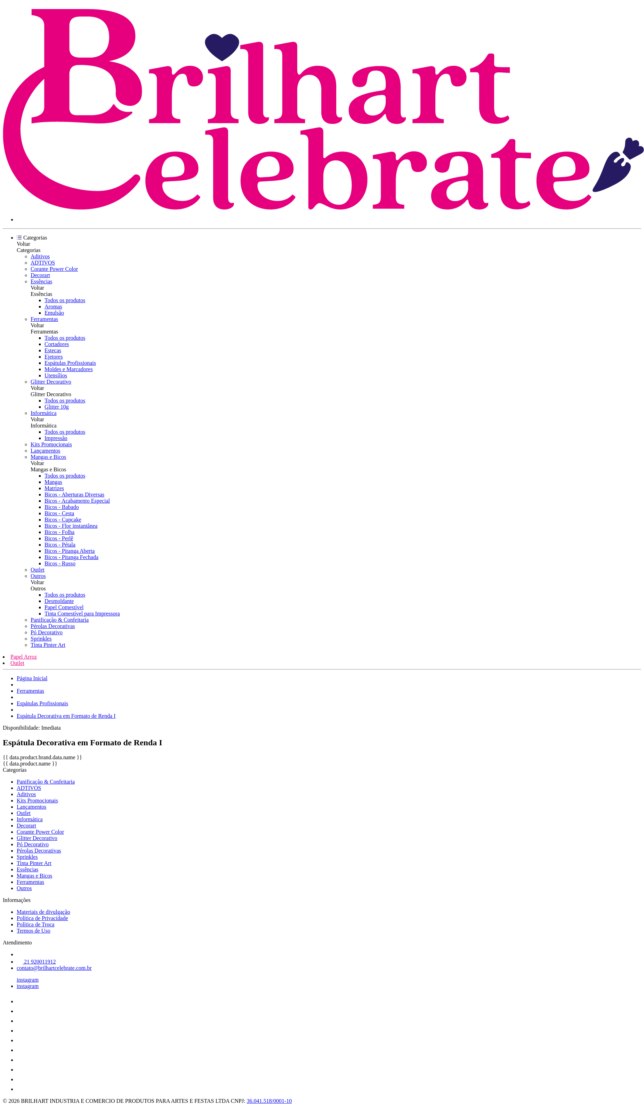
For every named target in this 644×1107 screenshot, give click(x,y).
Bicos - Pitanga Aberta (70, 551)
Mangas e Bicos (48, 457)
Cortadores (57, 344)
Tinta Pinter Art (48, 645)
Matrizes (54, 488)
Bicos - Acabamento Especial (77, 501)
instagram (28, 980)
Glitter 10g (57, 407)
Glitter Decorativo (51, 382)
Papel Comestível (64, 607)
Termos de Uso (33, 931)
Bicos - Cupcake (63, 520)
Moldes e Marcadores (69, 369)
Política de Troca (35, 924)
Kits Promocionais (51, 444)
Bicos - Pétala (60, 545)
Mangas (53, 482)
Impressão (56, 438)
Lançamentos (45, 451)
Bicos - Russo (60, 563)
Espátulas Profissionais (70, 363)
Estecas (53, 350)
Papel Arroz (23, 657)
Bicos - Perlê (59, 538)
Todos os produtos (65, 300)
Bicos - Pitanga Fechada (71, 557)
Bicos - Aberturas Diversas (74, 494)
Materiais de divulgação (43, 912)
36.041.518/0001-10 (269, 1101)
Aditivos (40, 256)
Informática (44, 413)
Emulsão (54, 313)
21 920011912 (36, 962)
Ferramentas (44, 319)
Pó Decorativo (47, 632)
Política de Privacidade (42, 918)
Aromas (53, 306)
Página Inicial (32, 678)
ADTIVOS (43, 263)
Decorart (40, 275)
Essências (41, 281)
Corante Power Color (54, 269)
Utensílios (56, 375)
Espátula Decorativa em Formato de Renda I (66, 716)
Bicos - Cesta (59, 513)
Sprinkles (41, 639)
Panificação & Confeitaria (60, 620)
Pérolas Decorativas (53, 626)
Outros (38, 576)
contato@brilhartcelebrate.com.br (54, 968)
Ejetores (54, 357)
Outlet (38, 570)
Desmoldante (59, 601)
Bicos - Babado (62, 507)
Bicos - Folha (59, 532)
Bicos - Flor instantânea (71, 526)
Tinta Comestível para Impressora (82, 614)
